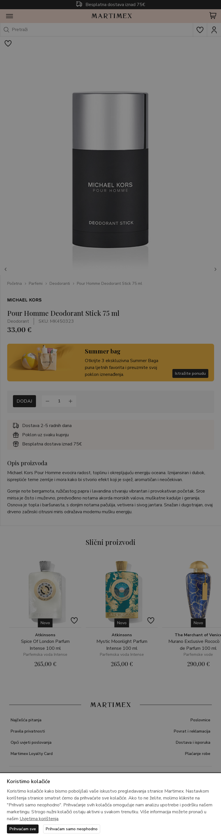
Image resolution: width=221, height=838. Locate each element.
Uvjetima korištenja (39, 819)
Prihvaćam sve (22, 829)
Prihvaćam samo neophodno (72, 829)
